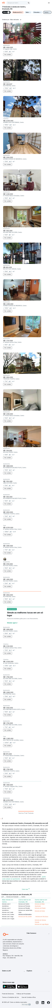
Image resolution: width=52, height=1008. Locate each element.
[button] (38, 934)
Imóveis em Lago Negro (42, 924)
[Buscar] (28, 2)
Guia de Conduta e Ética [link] (29, 997)
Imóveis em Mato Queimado (40, 905)
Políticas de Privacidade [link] (24, 993)
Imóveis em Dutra (40, 911)
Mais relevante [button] (14, 19)
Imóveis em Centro (24, 904)
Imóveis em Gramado (12, 897)
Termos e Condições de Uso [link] (10, 997)
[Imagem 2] (23, 42)
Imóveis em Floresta (24, 906)
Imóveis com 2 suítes (8, 914)
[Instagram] (37, 1003)
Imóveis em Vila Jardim (25, 916)
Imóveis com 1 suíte (7, 912)
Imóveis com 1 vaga (7, 916)
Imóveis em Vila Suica (42, 916)
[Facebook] (48, 1003)
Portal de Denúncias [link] (8, 993)
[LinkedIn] (42, 1003)
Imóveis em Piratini (40, 908)
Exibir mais (26, 889)
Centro (23, 897)
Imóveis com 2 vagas (8, 918)
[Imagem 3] (24, 42)
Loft (2, 897)
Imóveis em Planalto (24, 908)
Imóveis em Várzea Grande (40, 921)
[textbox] (18, 3)
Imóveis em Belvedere (25, 914)
